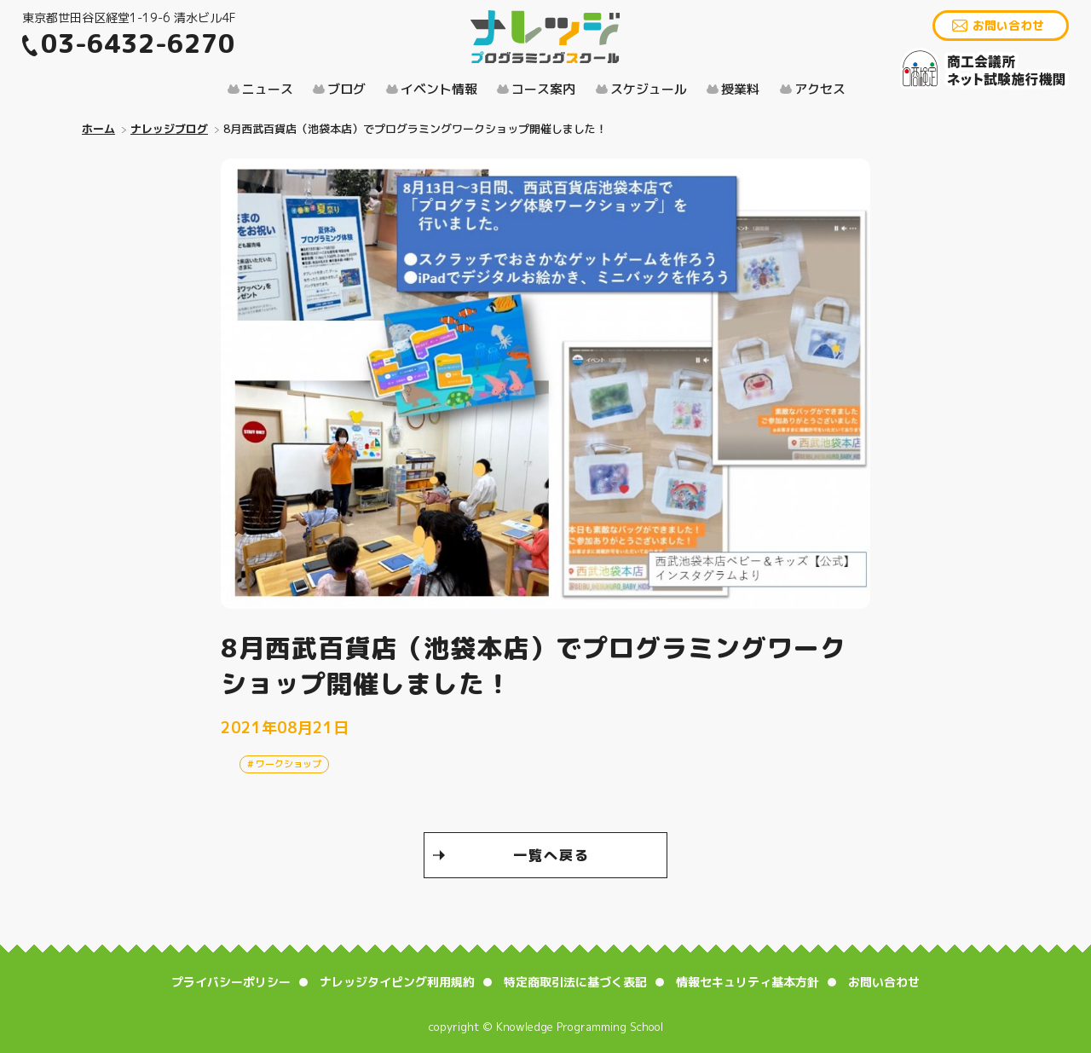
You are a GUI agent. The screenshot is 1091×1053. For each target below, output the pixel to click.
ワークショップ (288, 764)
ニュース (267, 89)
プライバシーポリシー (231, 982)
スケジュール (648, 89)
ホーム (98, 128)
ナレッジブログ (169, 128)
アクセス (820, 89)
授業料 (740, 89)
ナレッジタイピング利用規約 (397, 982)
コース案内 (543, 89)
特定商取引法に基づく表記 (575, 982)
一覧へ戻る (551, 855)
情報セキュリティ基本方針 (747, 982)
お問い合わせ (1008, 25)
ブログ (346, 89)
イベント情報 (439, 89)
